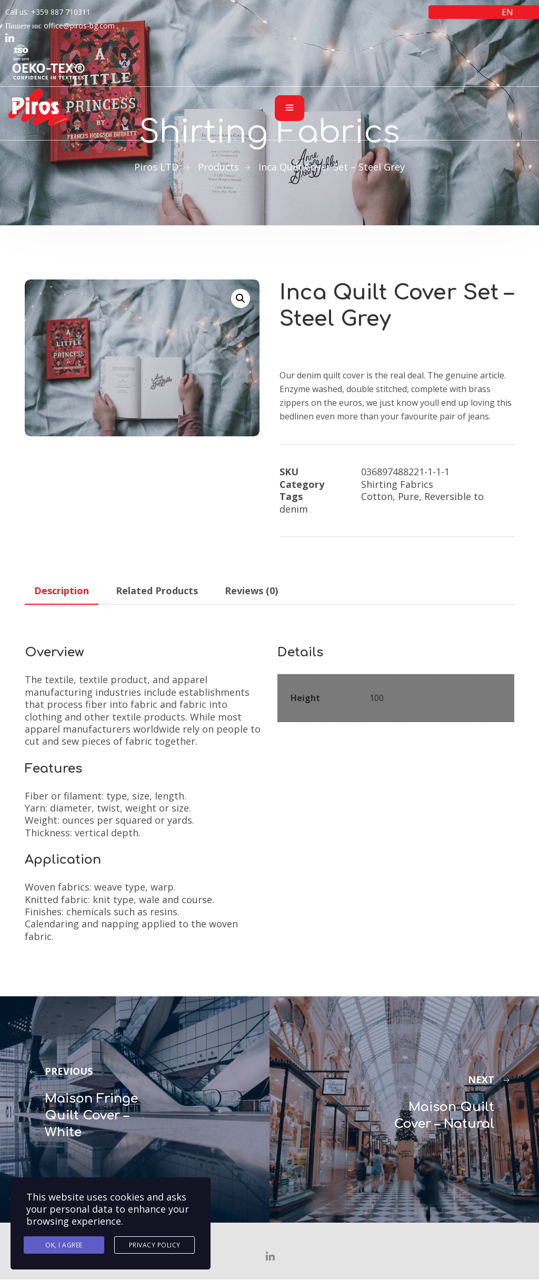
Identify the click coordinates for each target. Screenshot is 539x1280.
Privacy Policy (155, 1245)
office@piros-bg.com (79, 26)
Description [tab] (61, 590)
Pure (408, 496)
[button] (240, 298)
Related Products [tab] (157, 590)
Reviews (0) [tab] (251, 590)
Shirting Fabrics (397, 484)
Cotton (377, 496)
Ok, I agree (64, 1245)
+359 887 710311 (61, 12)
